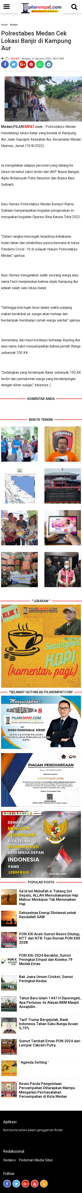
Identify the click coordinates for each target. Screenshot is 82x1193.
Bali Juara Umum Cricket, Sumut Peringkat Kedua (46, 978)
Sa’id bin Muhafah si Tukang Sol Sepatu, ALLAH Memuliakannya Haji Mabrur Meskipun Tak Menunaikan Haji (48, 897)
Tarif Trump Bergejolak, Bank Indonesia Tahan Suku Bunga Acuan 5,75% (48, 1023)
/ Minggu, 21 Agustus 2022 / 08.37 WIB (42, 58)
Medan (14, 24)
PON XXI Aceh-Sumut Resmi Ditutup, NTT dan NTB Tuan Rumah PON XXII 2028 (49, 938)
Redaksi (9, 1160)
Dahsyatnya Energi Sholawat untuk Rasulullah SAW (47, 914)
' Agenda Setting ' (34, 1062)
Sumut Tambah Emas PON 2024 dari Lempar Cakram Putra (49, 1043)
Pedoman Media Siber (36, 1160)
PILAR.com (27, 127)
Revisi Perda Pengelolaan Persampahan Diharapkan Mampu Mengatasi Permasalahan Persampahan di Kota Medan (47, 1090)
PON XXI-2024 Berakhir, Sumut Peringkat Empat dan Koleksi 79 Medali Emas (45, 959)
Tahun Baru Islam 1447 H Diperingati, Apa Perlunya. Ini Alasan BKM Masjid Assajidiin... (50, 1002)
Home (4, 24)
